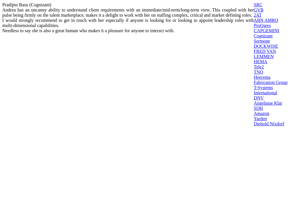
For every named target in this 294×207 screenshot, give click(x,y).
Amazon (261, 113)
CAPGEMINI (266, 30)
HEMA (260, 61)
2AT (258, 15)
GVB (259, 9)
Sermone (262, 41)
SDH (258, 108)
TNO (258, 72)
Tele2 (259, 66)
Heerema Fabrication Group (271, 80)
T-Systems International (265, 90)
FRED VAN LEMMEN (265, 54)
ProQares (262, 25)
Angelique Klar (268, 103)
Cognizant (263, 35)
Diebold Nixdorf (269, 123)
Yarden (260, 118)
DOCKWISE (266, 46)
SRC (258, 4)
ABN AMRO (266, 20)
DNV (259, 97)
